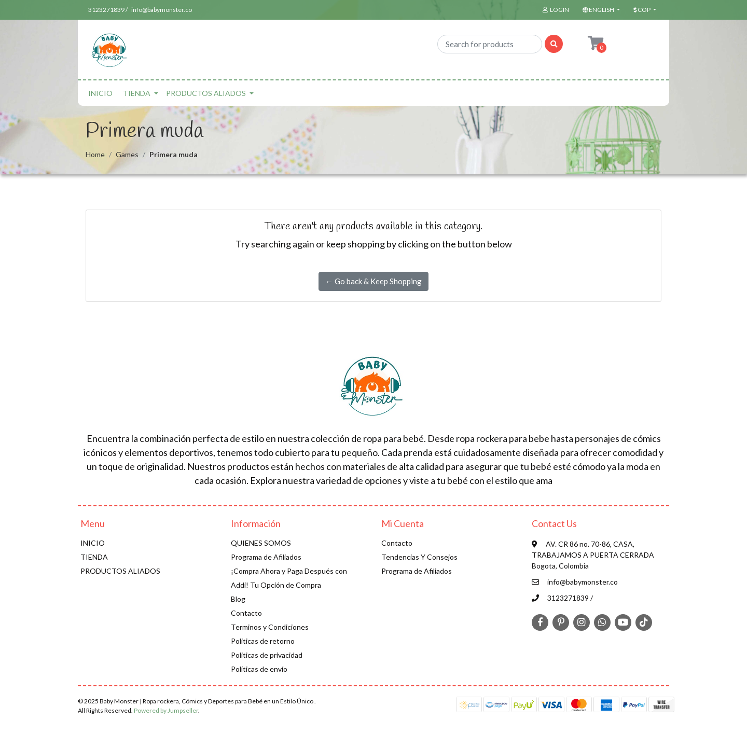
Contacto (246, 612)
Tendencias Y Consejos (419, 556)
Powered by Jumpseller (166, 710)
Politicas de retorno (263, 640)
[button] (600, 10)
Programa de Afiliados (266, 556)
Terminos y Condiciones (270, 626)
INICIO (100, 93)
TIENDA (136, 93)
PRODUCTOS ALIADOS (206, 93)
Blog (238, 598)
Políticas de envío (259, 668)
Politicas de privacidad (266, 654)
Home (95, 154)
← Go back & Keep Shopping (373, 281)
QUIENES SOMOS (261, 542)
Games (127, 154)
